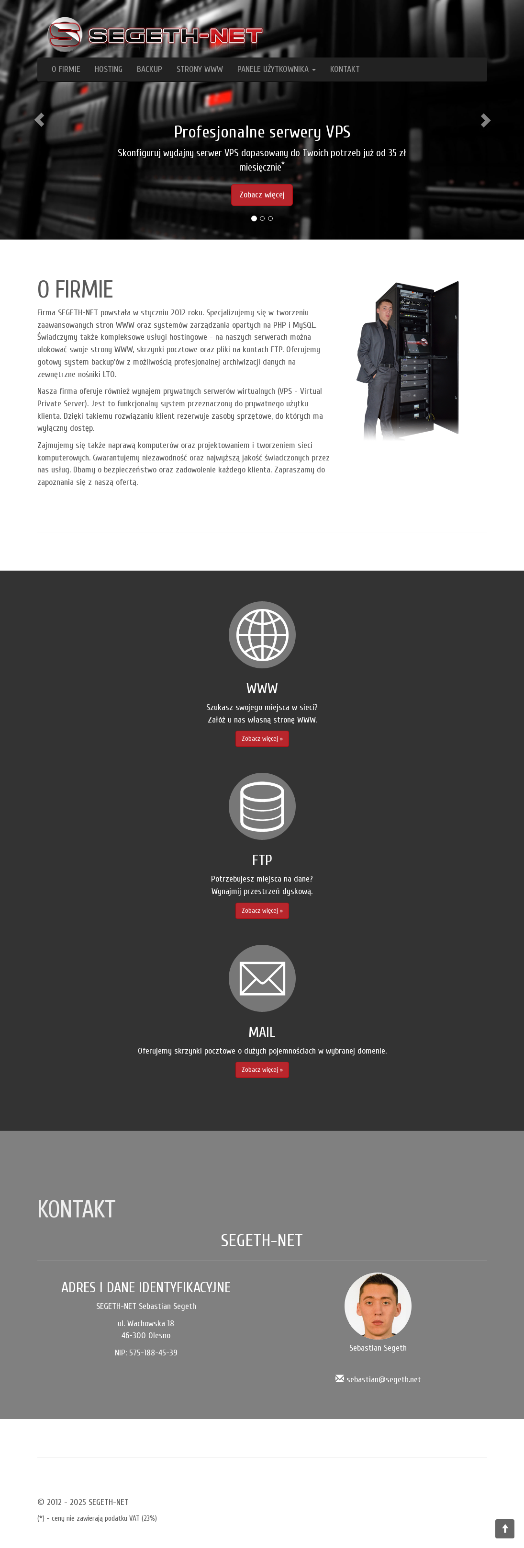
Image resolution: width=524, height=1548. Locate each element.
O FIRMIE (66, 69)
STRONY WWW (200, 69)
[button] (39, 120)
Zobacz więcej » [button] (262, 738)
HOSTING (109, 69)
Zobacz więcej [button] (262, 195)
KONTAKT (345, 69)
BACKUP (149, 69)
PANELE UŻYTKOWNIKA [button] (276, 69)
